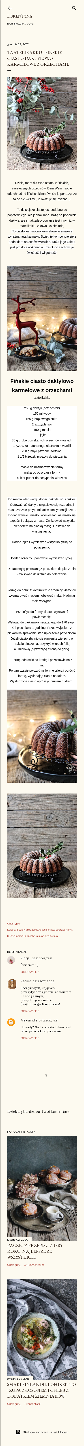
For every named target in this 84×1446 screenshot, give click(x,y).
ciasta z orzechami (60, 929)
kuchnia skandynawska (42, 936)
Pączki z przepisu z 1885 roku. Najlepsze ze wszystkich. (34, 1251)
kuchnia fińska (16, 936)
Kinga (25, 958)
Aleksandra (29, 1020)
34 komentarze (34, 1264)
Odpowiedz (30, 972)
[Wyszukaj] (74, 7)
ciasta (43, 929)
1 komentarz (32, 1404)
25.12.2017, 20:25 (43, 981)
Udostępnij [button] (14, 923)
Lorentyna (19, 16)
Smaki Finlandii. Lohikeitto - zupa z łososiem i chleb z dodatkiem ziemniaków (41, 1390)
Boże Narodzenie (27, 929)
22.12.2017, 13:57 (42, 958)
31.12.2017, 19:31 (48, 1020)
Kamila (26, 981)
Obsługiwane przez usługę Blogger (42, 1432)
